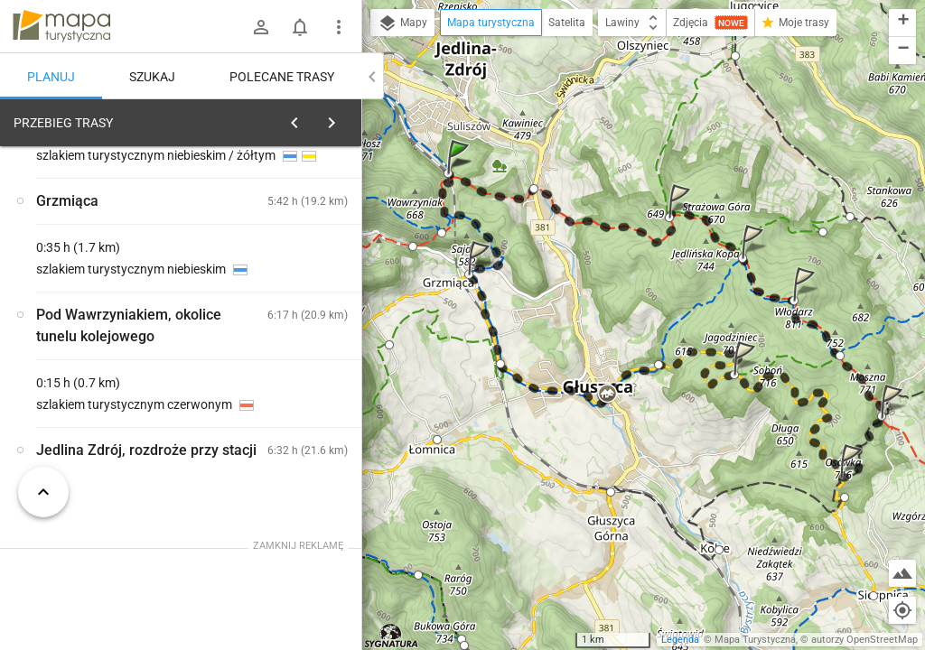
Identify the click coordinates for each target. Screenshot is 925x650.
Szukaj (152, 77)
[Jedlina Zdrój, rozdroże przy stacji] (108, 400)
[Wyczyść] (341, 118)
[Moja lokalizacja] (902, 610)
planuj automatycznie (290, 249)
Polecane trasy (281, 77)
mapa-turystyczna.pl (61, 26)
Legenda (680, 639)
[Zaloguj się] (261, 27)
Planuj (51, 77)
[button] (460, 174)
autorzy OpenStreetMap (864, 639)
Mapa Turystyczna (755, 639)
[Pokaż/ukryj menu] (338, 27)
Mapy (402, 23)
